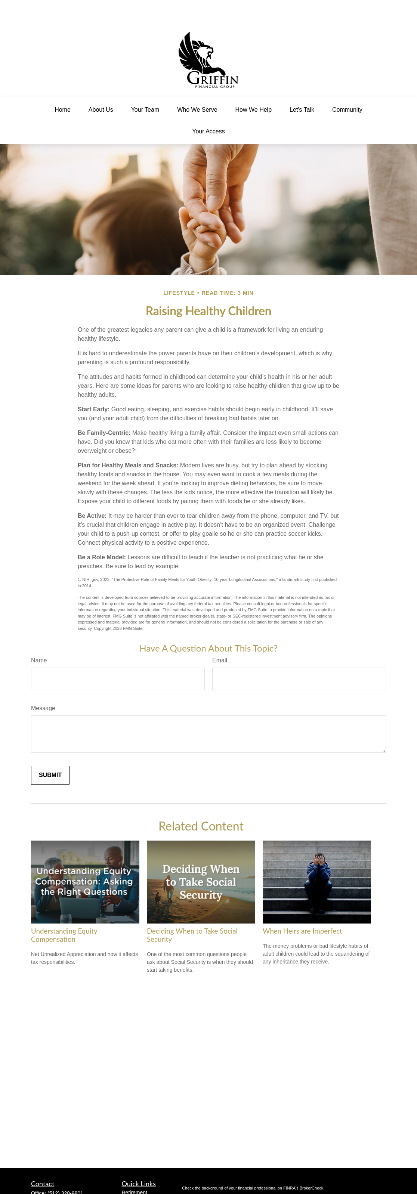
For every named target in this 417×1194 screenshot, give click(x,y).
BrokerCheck (312, 1165)
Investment (134, 1178)
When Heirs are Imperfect (302, 908)
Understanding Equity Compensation (64, 912)
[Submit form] (50, 752)
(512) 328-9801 (65, 1171)
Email (219, 638)
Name (39, 638)
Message (43, 686)
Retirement (134, 1170)
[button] (63, 87)
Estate (129, 1186)
